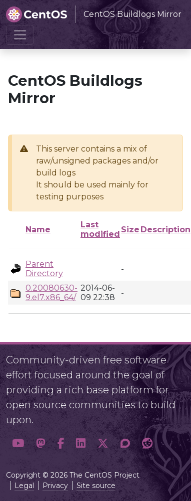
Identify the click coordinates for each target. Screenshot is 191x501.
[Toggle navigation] (20, 35)
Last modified (100, 229)
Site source (96, 485)
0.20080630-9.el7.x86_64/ (52, 292)
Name (38, 229)
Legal (24, 485)
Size (130, 229)
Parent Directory (44, 268)
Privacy (55, 485)
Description (165, 229)
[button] (18, 443)
